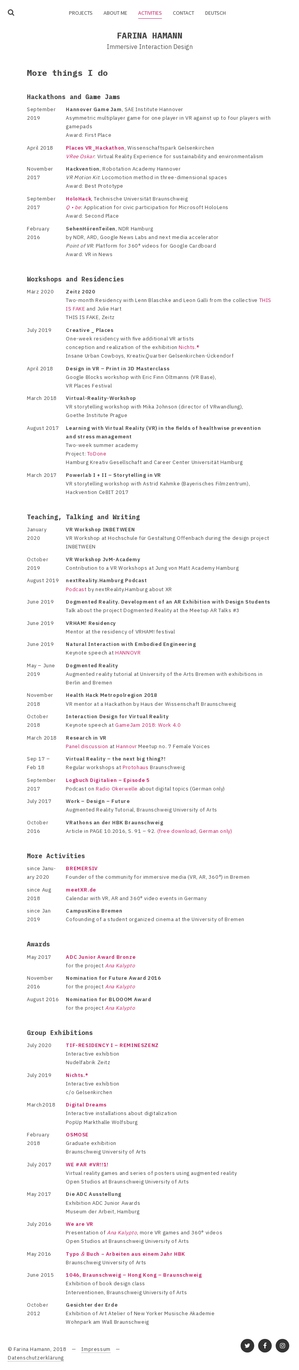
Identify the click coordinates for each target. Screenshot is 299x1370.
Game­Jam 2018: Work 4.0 (148, 725)
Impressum (95, 1349)
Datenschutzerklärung (36, 1357)
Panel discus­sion (87, 746)
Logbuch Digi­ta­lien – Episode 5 (108, 780)
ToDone (97, 453)
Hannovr (126, 746)
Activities (150, 12)
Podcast (76, 589)
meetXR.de (81, 890)
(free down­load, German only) (194, 831)
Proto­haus (135, 767)
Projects (81, 12)
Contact (183, 12)
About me (115, 12)
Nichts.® (189, 347)
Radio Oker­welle (117, 788)
